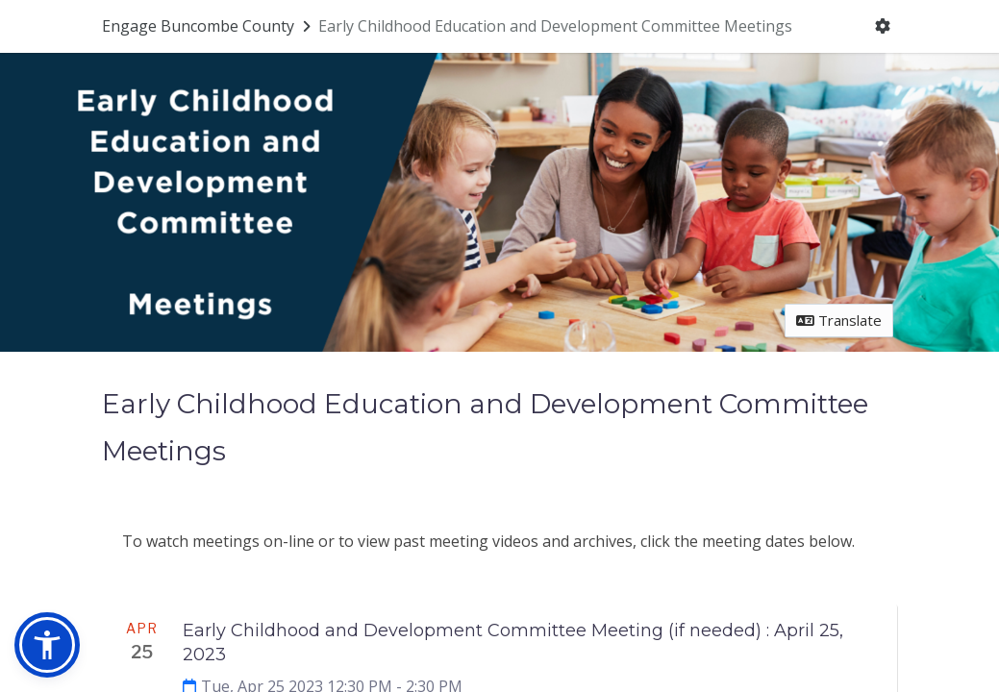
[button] (47, 645)
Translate (839, 320)
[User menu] (882, 27)
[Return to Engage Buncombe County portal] (208, 26)
